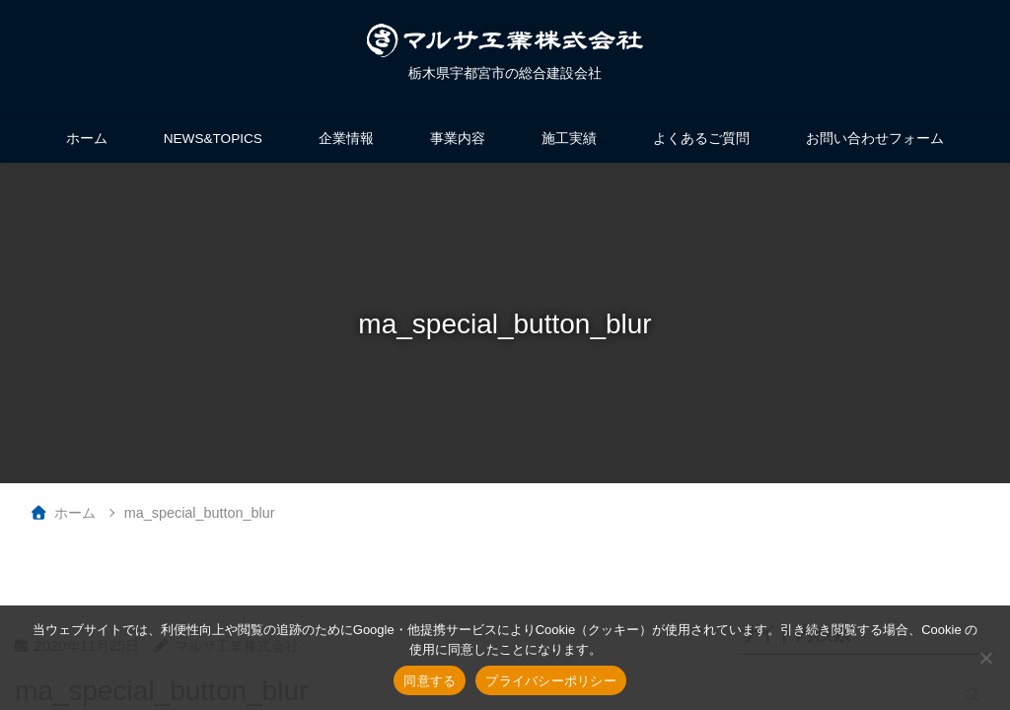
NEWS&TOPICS (213, 138)
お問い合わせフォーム (875, 138)
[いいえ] (985, 658)
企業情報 (346, 138)
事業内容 (457, 138)
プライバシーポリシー (550, 681)
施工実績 (569, 138)
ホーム (87, 138)
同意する (429, 681)
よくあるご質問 (701, 138)
